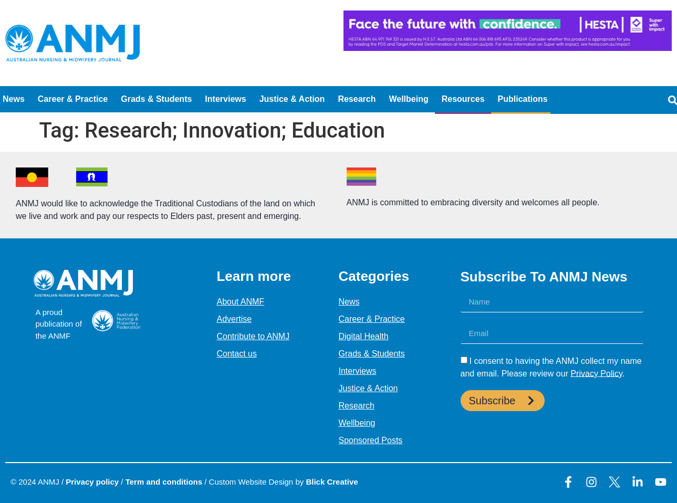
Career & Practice (73, 99)
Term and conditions (164, 481)
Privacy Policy (596, 373)
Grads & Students (156, 99)
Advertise (234, 319)
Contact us (236, 353)
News (14, 99)
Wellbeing (408, 99)
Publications (523, 99)
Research (357, 99)
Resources (463, 99)
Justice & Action (292, 99)
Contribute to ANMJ (252, 336)
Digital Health (364, 336)
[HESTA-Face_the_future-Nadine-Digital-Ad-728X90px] (507, 48)
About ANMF (240, 301)
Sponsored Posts (371, 440)
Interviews (225, 99)
